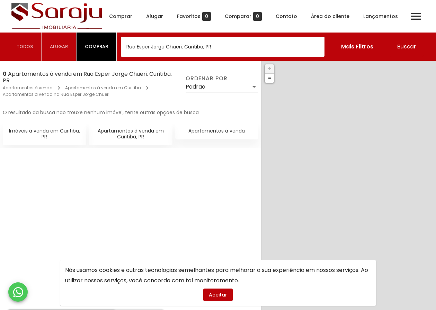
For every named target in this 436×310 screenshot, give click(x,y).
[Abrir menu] (419, 16)
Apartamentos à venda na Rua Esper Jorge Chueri (56, 94)
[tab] (25, 47)
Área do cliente (333, 16)
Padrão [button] (195, 87)
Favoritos (197, 16)
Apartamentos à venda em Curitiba (103, 88)
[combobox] (222, 47)
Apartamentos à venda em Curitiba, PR (131, 133)
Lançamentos (383, 16)
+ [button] (270, 68)
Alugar (157, 16)
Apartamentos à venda (28, 88)
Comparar (246, 16)
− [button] (270, 78)
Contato (289, 16)
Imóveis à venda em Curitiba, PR (44, 133)
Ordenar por (206, 78)
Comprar (123, 16)
